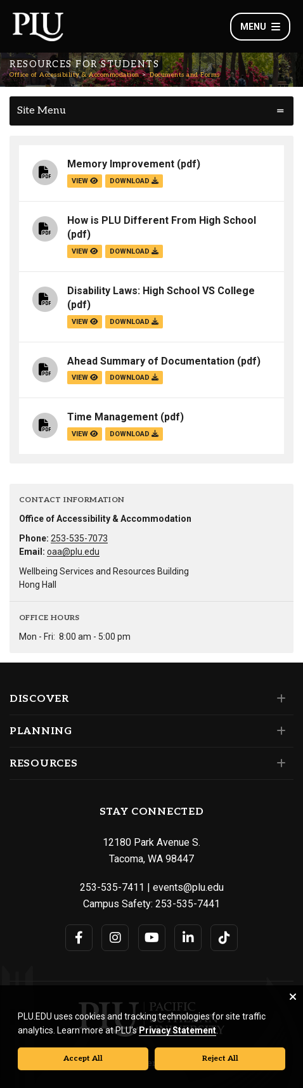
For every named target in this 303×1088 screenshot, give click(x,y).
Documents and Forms (185, 75)
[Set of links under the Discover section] (278, 699)
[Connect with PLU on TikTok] (224, 937)
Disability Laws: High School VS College (161, 291)
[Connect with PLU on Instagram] (115, 937)
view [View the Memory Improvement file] (85, 181)
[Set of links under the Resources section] (278, 763)
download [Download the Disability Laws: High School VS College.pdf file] (134, 322)
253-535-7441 (187, 904)
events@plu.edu (188, 887)
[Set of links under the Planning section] (278, 731)
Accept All (83, 1058)
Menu (260, 27)
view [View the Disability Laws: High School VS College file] (85, 322)
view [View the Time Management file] (85, 434)
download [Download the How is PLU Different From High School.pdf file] (134, 251)
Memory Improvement (120, 164)
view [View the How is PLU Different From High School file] (85, 251)
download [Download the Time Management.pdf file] (134, 434)
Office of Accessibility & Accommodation (74, 75)
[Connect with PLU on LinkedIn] (188, 937)
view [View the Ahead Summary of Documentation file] (85, 377)
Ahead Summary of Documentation (151, 361)
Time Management (112, 417)
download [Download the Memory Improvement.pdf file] (134, 181)
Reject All (220, 1058)
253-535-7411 (112, 887)
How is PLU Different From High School (161, 220)
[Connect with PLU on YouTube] (151, 937)
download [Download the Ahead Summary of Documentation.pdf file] (134, 377)
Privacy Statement (177, 1030)
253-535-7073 (79, 538)
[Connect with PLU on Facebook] (79, 937)
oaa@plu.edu (73, 552)
